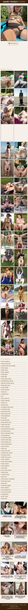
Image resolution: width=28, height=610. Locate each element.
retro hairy (4, 468)
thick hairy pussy (6, 481)
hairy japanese (5, 435)
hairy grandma (5, 420)
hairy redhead (5, 466)
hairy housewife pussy (7, 433)
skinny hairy (4, 472)
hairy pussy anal (5, 363)
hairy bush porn (5, 424)
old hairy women (6, 455)
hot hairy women (6, 431)
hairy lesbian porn (6, 442)
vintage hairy (5, 494)
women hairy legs (6, 439)
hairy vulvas (4, 496)
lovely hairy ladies (6, 437)
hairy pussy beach (6, 378)
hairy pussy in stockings (7, 479)
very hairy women (6, 492)
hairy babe (4, 374)
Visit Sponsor (13, 43)
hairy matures (5, 446)
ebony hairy (4, 405)
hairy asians (4, 368)
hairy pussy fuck (5, 413)
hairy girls (4, 418)
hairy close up (5, 398)
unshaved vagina (6, 485)
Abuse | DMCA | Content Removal (10, 604)
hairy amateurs (5, 361)
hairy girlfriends (5, 415)
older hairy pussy (6, 457)
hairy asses (4, 370)
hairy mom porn (5, 450)
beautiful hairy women (7, 381)
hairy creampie (5, 400)
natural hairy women (7, 452)
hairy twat (4, 483)
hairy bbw (4, 376)
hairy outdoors (5, 459)
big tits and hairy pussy (7, 383)
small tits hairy (5, 474)
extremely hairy (5, 409)
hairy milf (4, 448)
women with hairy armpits (8, 365)
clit (2, 396)
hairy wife (4, 498)
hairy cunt (4, 402)
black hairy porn (5, 385)
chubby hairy (5, 394)
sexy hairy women (6, 470)
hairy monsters (5, 426)
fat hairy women (5, 411)
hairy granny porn (6, 422)
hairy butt (4, 392)
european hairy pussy (7, 407)
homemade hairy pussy (7, 429)
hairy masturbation (6, 444)
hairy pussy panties (6, 461)
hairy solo (4, 476)
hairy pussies (5, 463)
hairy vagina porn (6, 489)
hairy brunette (5, 389)
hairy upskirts (5, 487)
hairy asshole (5, 372)
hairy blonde (4, 387)
